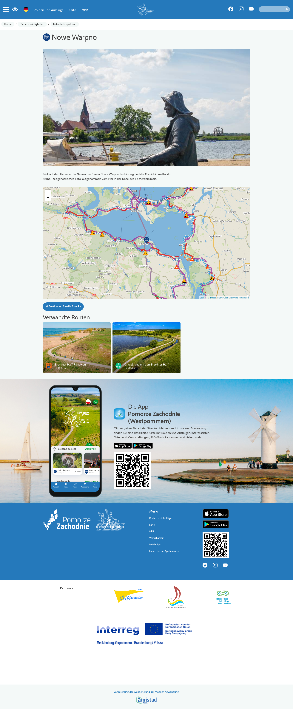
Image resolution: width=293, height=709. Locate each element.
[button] (146, 240)
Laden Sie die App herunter (164, 551)
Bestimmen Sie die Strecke (63, 306)
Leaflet (203, 298)
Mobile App (155, 544)
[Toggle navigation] (6, 9)
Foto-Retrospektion (64, 24)
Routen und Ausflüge (48, 10)
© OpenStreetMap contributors (235, 298)
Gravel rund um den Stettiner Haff (146, 364)
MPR (84, 10)
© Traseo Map (214, 298)
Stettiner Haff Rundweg (70, 364)
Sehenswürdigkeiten (32, 24)
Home (8, 24)
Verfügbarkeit (156, 538)
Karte (72, 10)
